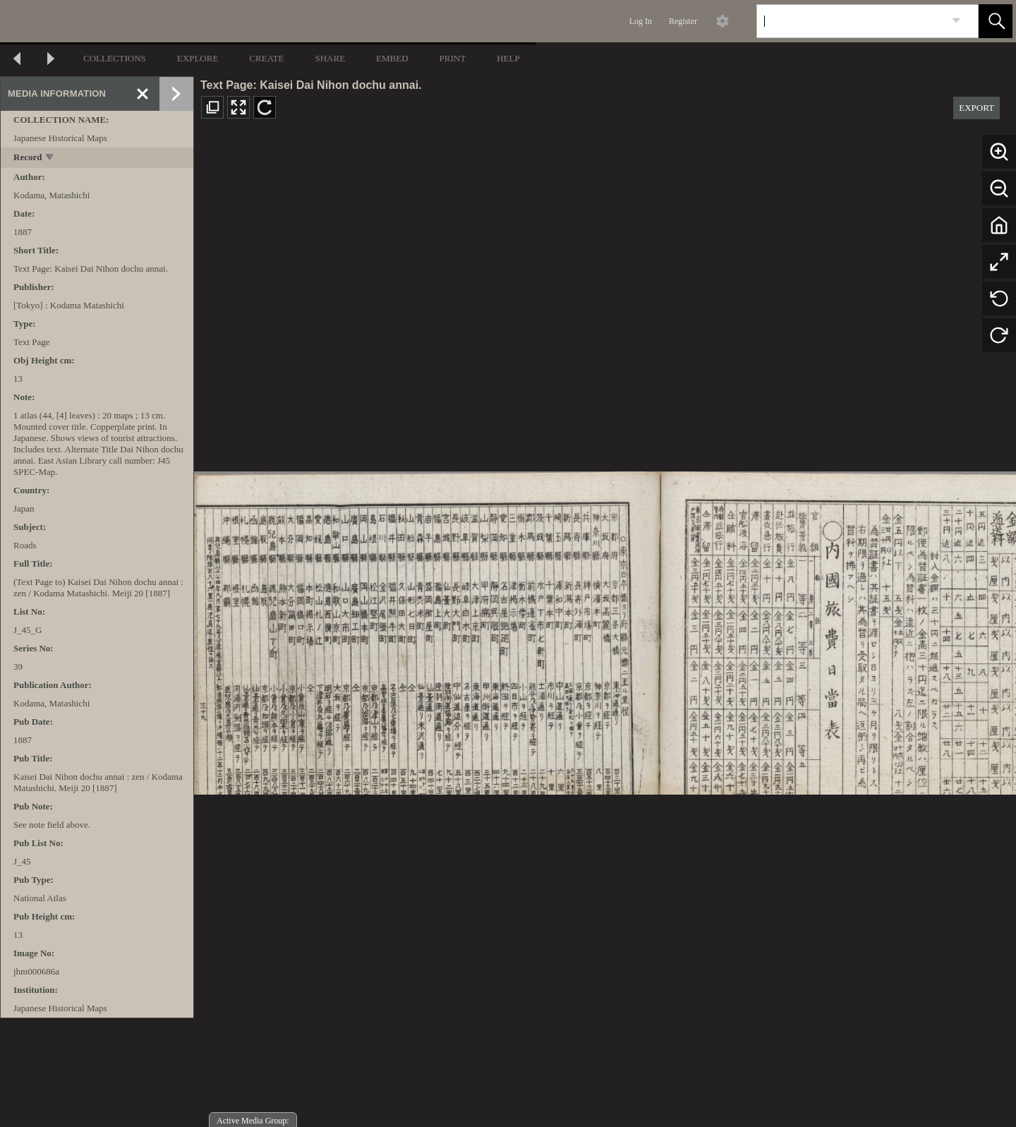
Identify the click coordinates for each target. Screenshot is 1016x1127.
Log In (640, 21)
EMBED (392, 58)
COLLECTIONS (114, 58)
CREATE (266, 58)
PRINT (453, 58)
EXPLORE (198, 58)
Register (683, 21)
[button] (995, 21)
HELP (508, 58)
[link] (956, 21)
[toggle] (50, 158)
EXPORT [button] (976, 107)
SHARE (330, 58)
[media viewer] (605, 629)
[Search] (851, 21)
